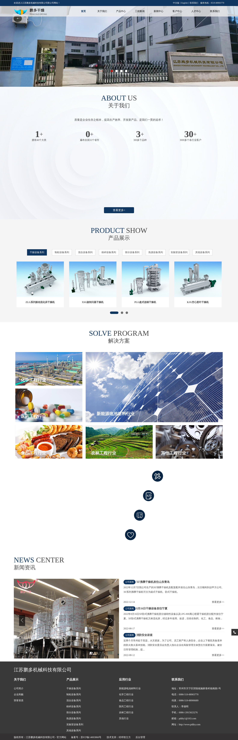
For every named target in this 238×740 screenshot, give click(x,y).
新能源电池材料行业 (130, 688)
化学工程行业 (126, 694)
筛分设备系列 (132, 252)
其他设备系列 (202, 252)
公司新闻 (129, 582)
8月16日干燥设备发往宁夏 (151, 608)
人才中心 (196, 11)
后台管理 (140, 737)
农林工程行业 (126, 712)
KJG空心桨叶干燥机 (198, 302)
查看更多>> (218, 602)
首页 (83, 11)
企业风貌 (18, 694)
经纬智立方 (125, 737)
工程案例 (140, 11)
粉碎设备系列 (109, 252)
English (184, 3)
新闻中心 (158, 11)
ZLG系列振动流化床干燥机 (40, 302)
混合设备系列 (85, 252)
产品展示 (72, 679)
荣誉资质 (18, 700)
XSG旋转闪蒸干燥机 (93, 302)
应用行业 (125, 679)
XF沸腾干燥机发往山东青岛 (153, 581)
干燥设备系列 (37, 252)
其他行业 (124, 718)
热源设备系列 (155, 252)
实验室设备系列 (179, 252)
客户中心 (177, 11)
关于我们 (102, 11)
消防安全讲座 (144, 635)
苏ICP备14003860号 (91, 737)
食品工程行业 (126, 700)
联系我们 (194, 3)
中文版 (176, 3)
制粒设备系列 (62, 252)
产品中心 (121, 11)
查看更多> (119, 210)
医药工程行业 (126, 706)
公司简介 (18, 688)
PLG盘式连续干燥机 (145, 302)
